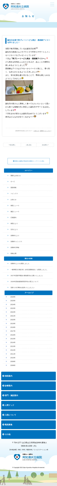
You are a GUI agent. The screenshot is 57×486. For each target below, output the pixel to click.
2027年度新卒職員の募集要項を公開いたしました (27, 275)
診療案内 (7, 386)
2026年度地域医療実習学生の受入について (25, 281)
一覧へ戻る (28, 144)
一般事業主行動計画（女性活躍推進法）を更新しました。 (29, 269)
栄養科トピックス (45, 131)
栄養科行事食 (15, 247)
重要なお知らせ (16, 175)
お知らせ (36, 131)
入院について (9, 415)
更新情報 (13, 187)
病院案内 (7, 376)
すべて (13, 181)
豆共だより (14, 229)
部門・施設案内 (10, 395)
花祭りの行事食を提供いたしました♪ (23, 287)
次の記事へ (45, 144)
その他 (6, 434)
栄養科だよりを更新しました (20, 263)
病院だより (14, 223)
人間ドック (8, 405)
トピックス (14, 193)
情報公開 (13, 253)
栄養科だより (15, 235)
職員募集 (7, 425)
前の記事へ (12, 144)
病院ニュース (15, 205)
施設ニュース (15, 211)
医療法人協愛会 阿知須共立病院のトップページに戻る (28, 161)
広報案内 (13, 217)
